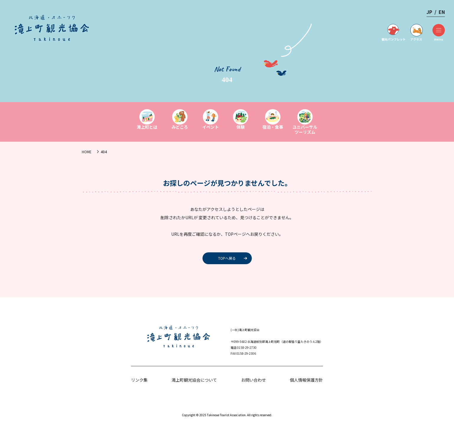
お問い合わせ (253, 380)
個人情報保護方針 (306, 380)
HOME (87, 151)
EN (442, 11)
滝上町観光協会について (194, 380)
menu (438, 32)
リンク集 (139, 380)
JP (429, 11)
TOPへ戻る (227, 258)
